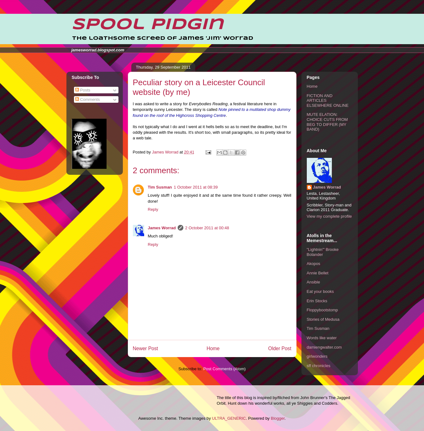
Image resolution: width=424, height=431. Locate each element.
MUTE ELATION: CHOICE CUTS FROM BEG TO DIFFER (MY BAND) (327, 122)
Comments (87, 99)
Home (213, 348)
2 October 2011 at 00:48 (207, 228)
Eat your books (320, 291)
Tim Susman (160, 187)
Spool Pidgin (147, 24)
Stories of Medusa (323, 319)
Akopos (313, 263)
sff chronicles (319, 365)
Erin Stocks (317, 301)
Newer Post (145, 348)
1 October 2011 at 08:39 (196, 187)
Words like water (322, 337)
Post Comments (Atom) (224, 368)
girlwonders (317, 356)
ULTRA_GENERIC (229, 418)
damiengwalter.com (324, 347)
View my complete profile (329, 216)
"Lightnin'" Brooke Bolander (323, 252)
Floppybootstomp (322, 310)
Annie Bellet (317, 273)
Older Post (279, 348)
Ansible (313, 282)
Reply (153, 209)
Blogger (278, 418)
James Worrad (162, 228)
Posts (82, 90)
